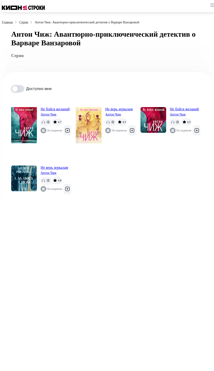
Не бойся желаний (55, 109)
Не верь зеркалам (119, 109)
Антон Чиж (48, 114)
